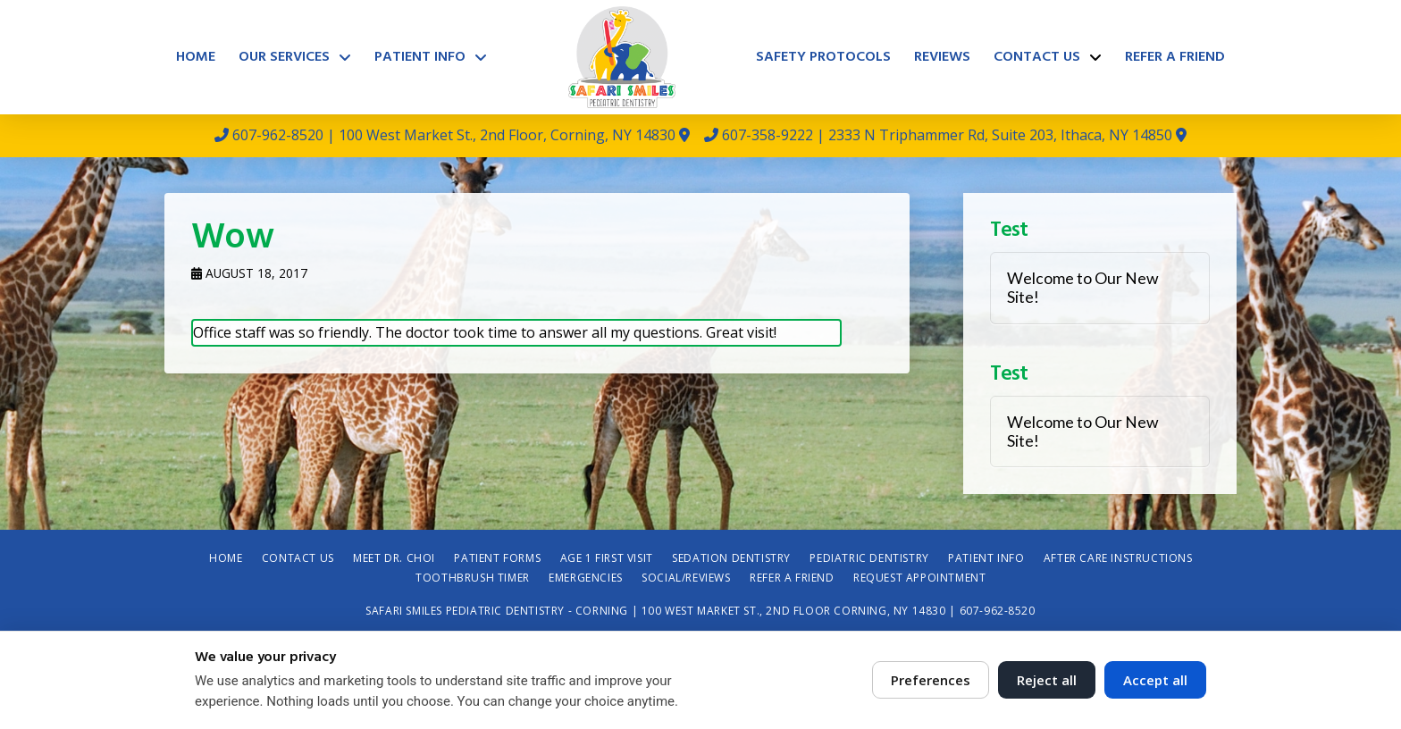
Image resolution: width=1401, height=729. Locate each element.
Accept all (1155, 680)
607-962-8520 (277, 135)
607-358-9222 (767, 135)
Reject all (1047, 680)
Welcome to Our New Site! (1083, 287)
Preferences (930, 680)
